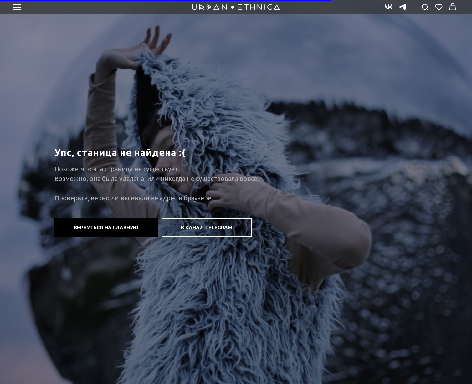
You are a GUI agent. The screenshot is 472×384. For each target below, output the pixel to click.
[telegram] (402, 10)
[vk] (388, 10)
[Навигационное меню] (17, 7)
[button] (425, 7)
